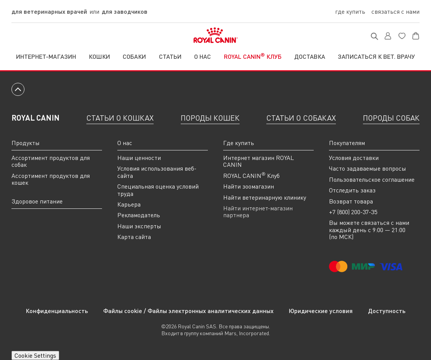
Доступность (386, 310)
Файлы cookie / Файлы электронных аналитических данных (188, 310)
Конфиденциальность (57, 310)
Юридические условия (321, 310)
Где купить (350, 11)
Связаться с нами (395, 11)
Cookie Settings (35, 355)
